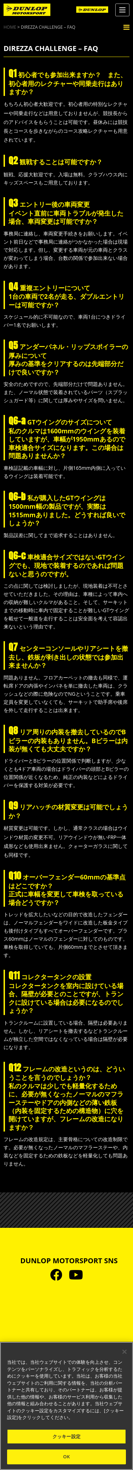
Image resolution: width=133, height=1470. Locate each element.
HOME (10, 27)
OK (66, 1456)
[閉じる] (124, 1352)
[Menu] (122, 10)
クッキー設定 (66, 1436)
